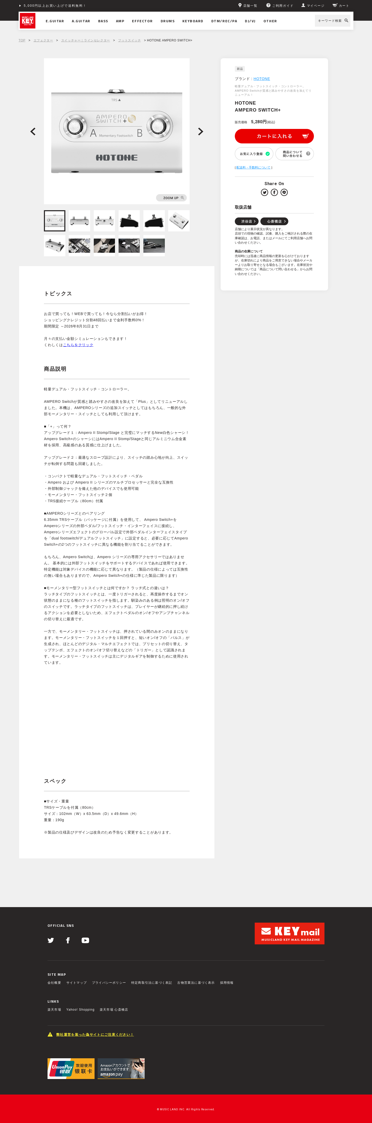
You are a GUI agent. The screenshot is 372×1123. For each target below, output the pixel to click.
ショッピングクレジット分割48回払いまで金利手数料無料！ (74, 6)
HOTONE (262, 79)
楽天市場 (54, 1009)
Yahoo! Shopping (80, 1009)
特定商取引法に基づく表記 (151, 983)
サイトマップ (76, 983)
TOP (22, 40)
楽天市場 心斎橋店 (114, 1009)
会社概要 (54, 983)
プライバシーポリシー (109, 983)
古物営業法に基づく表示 (196, 983)
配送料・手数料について (253, 167)
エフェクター (43, 40)
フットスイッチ (129, 40)
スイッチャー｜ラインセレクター (85, 40)
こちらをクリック (78, 345)
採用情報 (227, 983)
